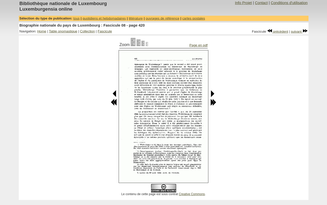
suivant (299, 31)
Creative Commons (192, 194)
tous (76, 18)
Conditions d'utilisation (289, 3)
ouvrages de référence (162, 18)
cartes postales (193, 18)
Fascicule (105, 31)
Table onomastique (63, 31)
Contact (261, 3)
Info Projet (243, 3)
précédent (277, 31)
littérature (136, 18)
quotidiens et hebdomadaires (104, 18)
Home (41, 31)
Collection (87, 31)
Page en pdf (198, 45)
